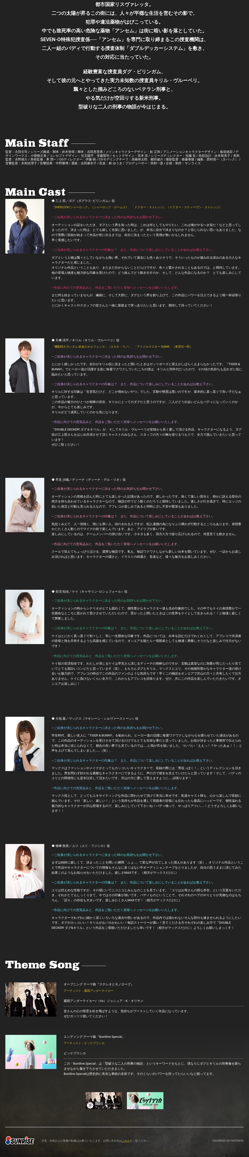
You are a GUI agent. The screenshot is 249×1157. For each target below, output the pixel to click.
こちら (126, 1140)
